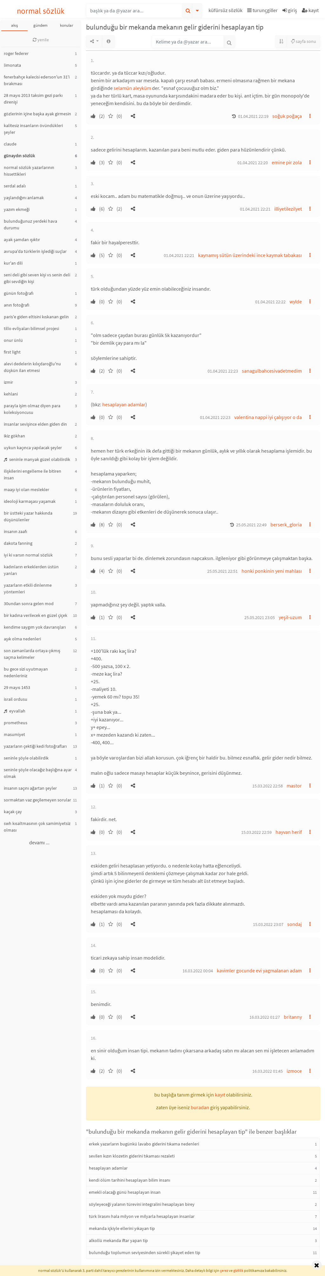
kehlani (11, 394)
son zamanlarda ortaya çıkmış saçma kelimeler (32, 654)
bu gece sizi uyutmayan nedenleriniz (26, 672)
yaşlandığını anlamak (24, 197)
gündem (40, 25)
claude (10, 144)
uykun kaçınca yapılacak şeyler (33, 447)
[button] (226, 11)
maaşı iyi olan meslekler (26, 489)
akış (14, 25)
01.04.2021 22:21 (255, 209)
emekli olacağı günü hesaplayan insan (125, 1192)
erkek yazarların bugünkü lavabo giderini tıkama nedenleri (144, 1144)
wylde (295, 301)
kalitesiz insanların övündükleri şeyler (33, 129)
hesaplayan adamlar (123, 404)
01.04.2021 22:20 (252, 162)
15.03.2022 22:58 (267, 786)
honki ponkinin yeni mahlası (272, 571)
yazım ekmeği (17, 209)
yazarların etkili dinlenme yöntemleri (28, 588)
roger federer (16, 53)
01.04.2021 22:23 (223, 371)
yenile (41, 40)
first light (12, 352)
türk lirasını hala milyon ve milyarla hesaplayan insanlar (142, 1216)
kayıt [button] (220, 1094)
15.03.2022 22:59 (256, 832)
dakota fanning (18, 543)
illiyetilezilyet (288, 209)
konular (66, 25)
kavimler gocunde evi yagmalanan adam (259, 970)
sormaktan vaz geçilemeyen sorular (37, 800)
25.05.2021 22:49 (251, 525)
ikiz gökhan (14, 436)
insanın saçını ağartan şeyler (30, 788)
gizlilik (238, 1270)
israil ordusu (15, 699)
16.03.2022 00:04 (197, 971)
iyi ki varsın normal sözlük (28, 555)
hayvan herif (288, 832)
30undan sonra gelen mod (29, 603)
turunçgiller (262, 10)
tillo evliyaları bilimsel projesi (31, 328)
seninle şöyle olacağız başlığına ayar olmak (38, 773)
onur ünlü (13, 340)
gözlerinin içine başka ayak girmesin (37, 114)
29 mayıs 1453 (17, 687)
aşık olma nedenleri (22, 639)
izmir (8, 382)
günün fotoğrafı (18, 293)
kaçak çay (13, 811)
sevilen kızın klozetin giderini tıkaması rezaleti (132, 1156)
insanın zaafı (15, 531)
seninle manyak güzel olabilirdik (37, 459)
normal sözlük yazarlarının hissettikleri (29, 171)
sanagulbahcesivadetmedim (272, 371)
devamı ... (39, 842)
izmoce (294, 1071)
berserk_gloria (286, 524)
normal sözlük (41, 11)
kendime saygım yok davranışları (35, 627)
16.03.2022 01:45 (267, 1071)
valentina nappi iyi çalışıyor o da (268, 417)
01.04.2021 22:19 (253, 116)
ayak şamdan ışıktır (22, 239)
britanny (293, 1017)
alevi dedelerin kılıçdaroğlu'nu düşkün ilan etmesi (32, 367)
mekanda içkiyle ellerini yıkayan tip (122, 1228)
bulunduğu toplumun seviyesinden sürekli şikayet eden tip (144, 1252)
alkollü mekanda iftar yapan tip (118, 1240)
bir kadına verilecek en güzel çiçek (35, 615)
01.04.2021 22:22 (270, 302)
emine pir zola (287, 162)
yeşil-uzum (290, 617)
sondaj (294, 924)
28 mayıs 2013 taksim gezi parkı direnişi (33, 98)
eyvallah (14, 711)
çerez (224, 1270)
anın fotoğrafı (16, 305)
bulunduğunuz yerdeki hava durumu (30, 224)
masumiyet (14, 734)
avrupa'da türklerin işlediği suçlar (35, 251)
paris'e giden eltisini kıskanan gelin (36, 317)
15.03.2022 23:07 (268, 924)
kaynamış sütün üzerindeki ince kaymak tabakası (250, 255)
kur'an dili (13, 263)
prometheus (15, 723)
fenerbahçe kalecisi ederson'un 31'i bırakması (37, 80)
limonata (12, 65)
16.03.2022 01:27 (264, 1017)
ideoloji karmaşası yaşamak (30, 501)
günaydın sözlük (19, 156)
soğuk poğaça (287, 116)
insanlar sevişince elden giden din (35, 424)
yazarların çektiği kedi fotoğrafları (35, 746)
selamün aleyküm (132, 88)
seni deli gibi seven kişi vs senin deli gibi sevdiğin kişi (37, 278)
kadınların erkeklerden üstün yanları (31, 570)
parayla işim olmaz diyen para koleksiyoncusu (32, 409)
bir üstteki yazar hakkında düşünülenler (28, 516)
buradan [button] (200, 1107)
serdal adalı (15, 186)
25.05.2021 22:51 (222, 571)
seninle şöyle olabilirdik (26, 758)
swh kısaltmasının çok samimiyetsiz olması (37, 826)
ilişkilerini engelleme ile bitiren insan (32, 474)
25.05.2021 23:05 (259, 617)
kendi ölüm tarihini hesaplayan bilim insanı (129, 1180)
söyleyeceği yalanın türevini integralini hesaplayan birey (142, 1204)
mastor (294, 785)
